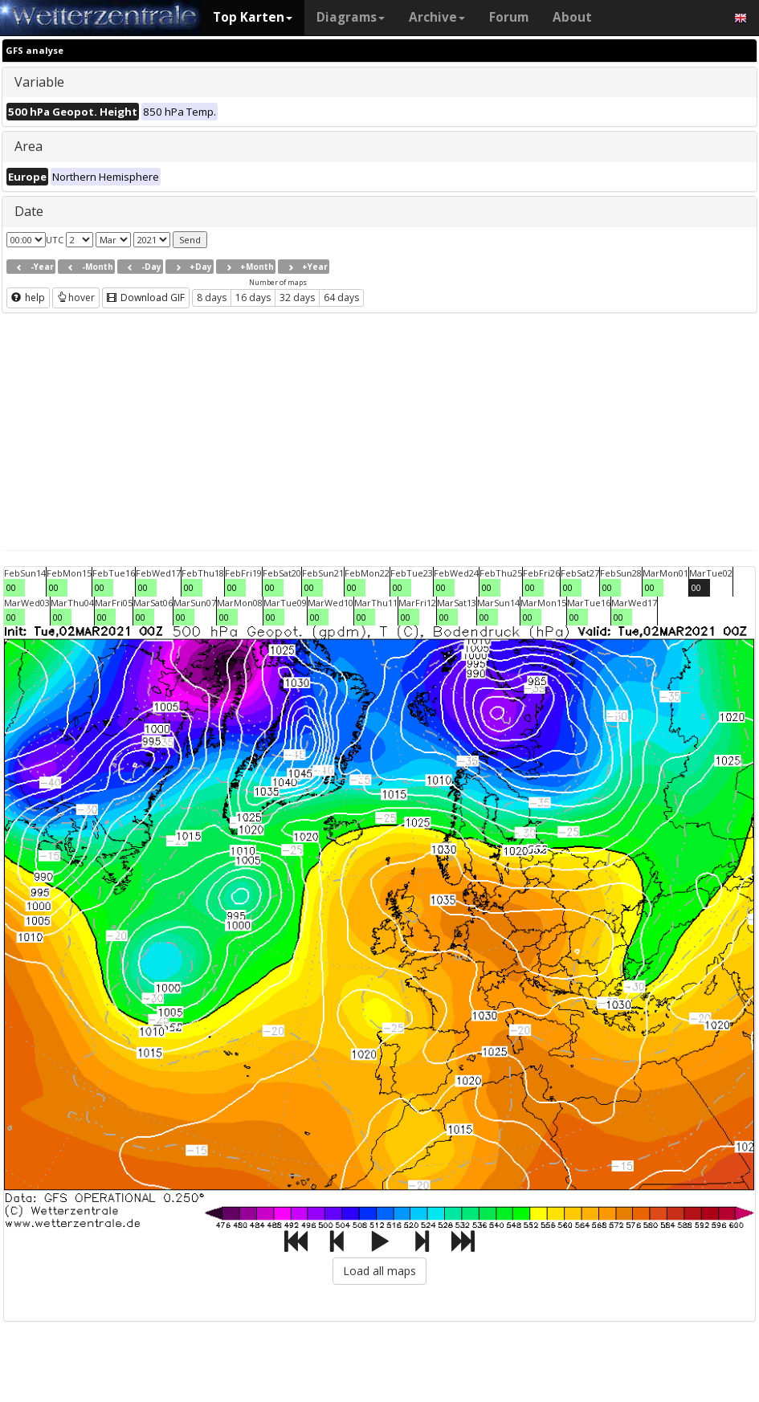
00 (11, 587)
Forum (508, 17)
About (572, 17)
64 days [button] (341, 297)
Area (28, 146)
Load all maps (379, 1270)
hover (76, 297)
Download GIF (146, 297)
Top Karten (252, 17)
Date (28, 211)
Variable (39, 82)
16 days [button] (253, 297)
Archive (437, 17)
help (28, 297)
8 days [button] (211, 297)
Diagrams (350, 17)
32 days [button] (297, 297)
